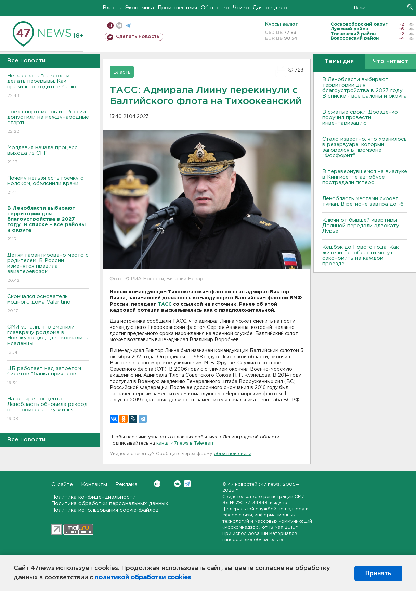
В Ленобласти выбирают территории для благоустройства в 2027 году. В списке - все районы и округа (364, 87)
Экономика (139, 7)
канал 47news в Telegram (185, 443)
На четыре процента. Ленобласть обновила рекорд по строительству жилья (48, 409)
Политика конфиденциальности (93, 497)
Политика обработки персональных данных (109, 503)
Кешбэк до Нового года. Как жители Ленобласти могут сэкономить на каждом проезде (360, 255)
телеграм (128, 25)
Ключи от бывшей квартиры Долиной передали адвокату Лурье (360, 225)
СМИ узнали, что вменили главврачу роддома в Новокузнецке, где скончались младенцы (48, 340)
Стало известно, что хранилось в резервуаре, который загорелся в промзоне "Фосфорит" (364, 147)
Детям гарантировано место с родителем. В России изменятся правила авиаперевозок (48, 268)
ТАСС (165, 304)
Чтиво (241, 7)
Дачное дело (270, 7)
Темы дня (339, 61)
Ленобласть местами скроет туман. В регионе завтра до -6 (363, 201)
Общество (215, 7)
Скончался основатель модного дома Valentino (48, 304)
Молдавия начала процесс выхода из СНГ (48, 155)
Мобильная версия (110, 25)
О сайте (62, 484)
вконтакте (119, 25)
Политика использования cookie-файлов (105, 510)
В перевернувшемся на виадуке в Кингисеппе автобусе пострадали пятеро (364, 177)
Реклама (126, 484)
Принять (378, 573)
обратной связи (232, 454)
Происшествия (177, 7)
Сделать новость (137, 37)
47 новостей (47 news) (255, 484)
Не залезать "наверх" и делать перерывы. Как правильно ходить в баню (48, 86)
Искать (410, 7)
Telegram (187, 483)
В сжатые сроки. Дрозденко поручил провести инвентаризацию (360, 117)
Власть (112, 7)
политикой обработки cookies (143, 577)
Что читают (390, 61)
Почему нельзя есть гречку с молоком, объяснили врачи (48, 185)
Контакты (94, 484)
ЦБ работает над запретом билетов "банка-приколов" (48, 376)
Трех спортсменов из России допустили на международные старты (48, 122)
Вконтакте (157, 483)
